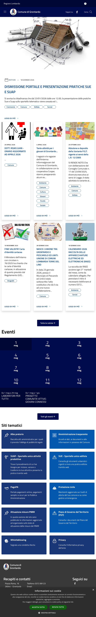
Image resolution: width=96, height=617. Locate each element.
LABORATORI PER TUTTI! (11, 397)
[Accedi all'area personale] (85, 3)
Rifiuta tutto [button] (58, 607)
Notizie (12, 80)
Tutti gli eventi (48, 416)
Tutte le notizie (48, 323)
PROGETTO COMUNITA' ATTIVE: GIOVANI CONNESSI (36, 398)
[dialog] (48, 602)
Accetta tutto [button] (38, 607)
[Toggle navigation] (5, 11)
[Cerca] (90, 11)
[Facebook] (76, 12)
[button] (48, 613)
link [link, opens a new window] (72, 602)
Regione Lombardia (12, 3)
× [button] (93, 590)
